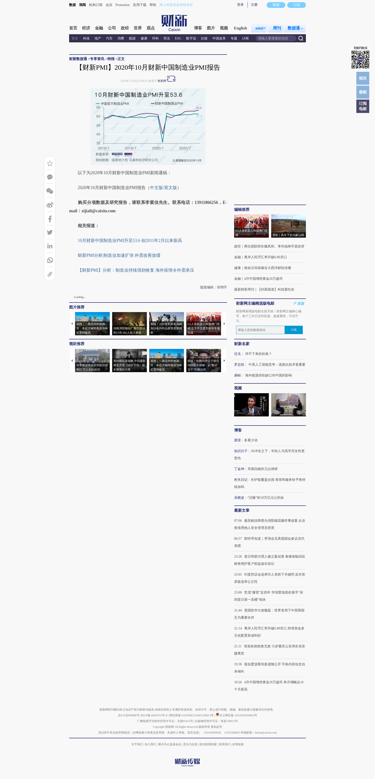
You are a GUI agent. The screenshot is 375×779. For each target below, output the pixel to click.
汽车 (109, 38)
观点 (151, 28)
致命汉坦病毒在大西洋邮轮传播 (267, 268)
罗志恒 (239, 364)
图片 (211, 28)
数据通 (295, 28)
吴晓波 (239, 497)
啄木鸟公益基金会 (170, 744)
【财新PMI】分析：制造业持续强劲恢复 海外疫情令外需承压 (136, 270)
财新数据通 (78, 59)
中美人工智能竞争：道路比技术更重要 (276, 364)
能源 (133, 38)
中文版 (156, 187)
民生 (167, 38)
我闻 (82, 5)
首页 (73, 28)
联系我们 (224, 744)
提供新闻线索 (208, 744)
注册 (254, 4)
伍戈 (237, 354)
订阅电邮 (363, 106)
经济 (86, 28)
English (240, 28)
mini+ (260, 28)
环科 (155, 38)
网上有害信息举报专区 (176, 5)
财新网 (162, 81)
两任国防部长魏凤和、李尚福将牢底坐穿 (274, 246)
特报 (111, 59)
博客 (198, 28)
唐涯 (237, 440)
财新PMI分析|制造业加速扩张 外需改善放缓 (119, 255)
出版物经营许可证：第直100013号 (216, 721)
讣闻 (245, 38)
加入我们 (150, 744)
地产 (97, 38)
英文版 (170, 187)
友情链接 (238, 744)
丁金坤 (239, 469)
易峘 (237, 375)
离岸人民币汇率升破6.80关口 (265, 257)
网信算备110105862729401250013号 (192, 715)
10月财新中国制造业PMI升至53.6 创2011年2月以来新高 (130, 240)
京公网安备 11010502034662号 (236, 715)
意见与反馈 (190, 744)
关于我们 (137, 744)
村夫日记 (241, 480)
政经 (125, 28)
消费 (120, 38)
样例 (300, 303)
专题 (234, 38)
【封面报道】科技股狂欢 (276, 289)
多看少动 (251, 440)
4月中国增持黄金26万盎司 (263, 278)
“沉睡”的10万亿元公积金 (266, 497)
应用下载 (139, 5)
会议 (109, 5)
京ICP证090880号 (129, 715)
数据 (72, 5)
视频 (224, 28)
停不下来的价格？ (258, 354)
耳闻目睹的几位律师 (263, 469)
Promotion (123, 5)
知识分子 (241, 451)
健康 (144, 38)
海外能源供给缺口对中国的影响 (268, 375)
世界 (138, 28)
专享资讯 (97, 59)
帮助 (152, 5)
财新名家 (241, 344)
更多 (75, 38)
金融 (99, 28)
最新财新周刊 (244, 289)
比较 (204, 38)
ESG (178, 38)
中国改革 (219, 38)
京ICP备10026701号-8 (154, 715)
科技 (86, 38)
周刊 (277, 28)
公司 (112, 28)
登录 (240, 4)
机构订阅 (95, 5)
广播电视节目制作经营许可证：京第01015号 (165, 721)
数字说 (191, 38)
